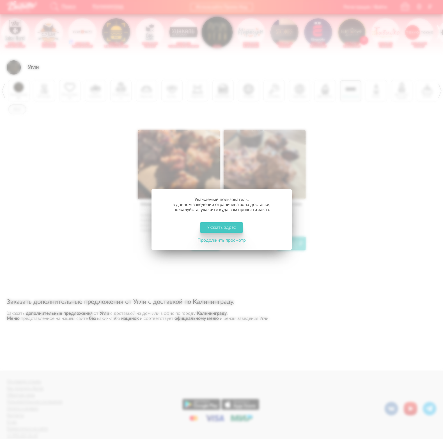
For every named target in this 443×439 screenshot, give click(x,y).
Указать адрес (221, 227)
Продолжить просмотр (222, 240)
